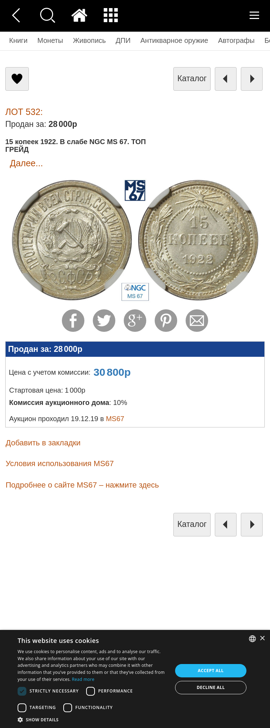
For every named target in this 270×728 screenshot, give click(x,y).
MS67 (115, 419)
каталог (192, 78)
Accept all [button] (211, 671)
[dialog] (135, 679)
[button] (93, 719)
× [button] (262, 638)
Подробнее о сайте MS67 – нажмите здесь (82, 485)
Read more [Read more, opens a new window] (83, 679)
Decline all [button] (211, 687)
